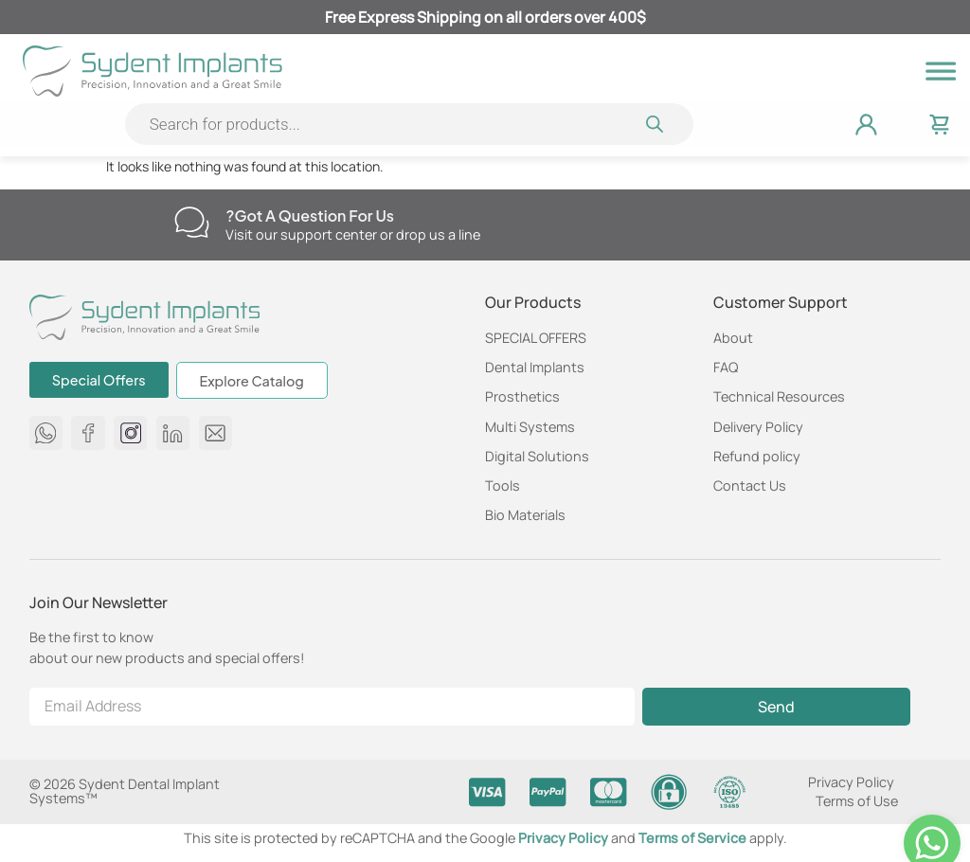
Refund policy (756, 456)
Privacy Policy (851, 782)
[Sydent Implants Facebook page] (88, 432)
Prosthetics (522, 396)
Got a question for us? (309, 215)
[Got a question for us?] (191, 222)
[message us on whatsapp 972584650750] (46, 432)
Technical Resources (779, 396)
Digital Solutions (537, 456)
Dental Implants (534, 367)
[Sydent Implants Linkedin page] (172, 432)
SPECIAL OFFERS (535, 338)
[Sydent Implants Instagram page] (130, 432)
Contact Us (749, 485)
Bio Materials (525, 515)
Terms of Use (857, 801)
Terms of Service (693, 838)
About (733, 338)
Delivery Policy (758, 427)
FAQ (725, 367)
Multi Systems (530, 427)
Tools (502, 485)
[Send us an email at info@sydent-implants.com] (215, 432)
